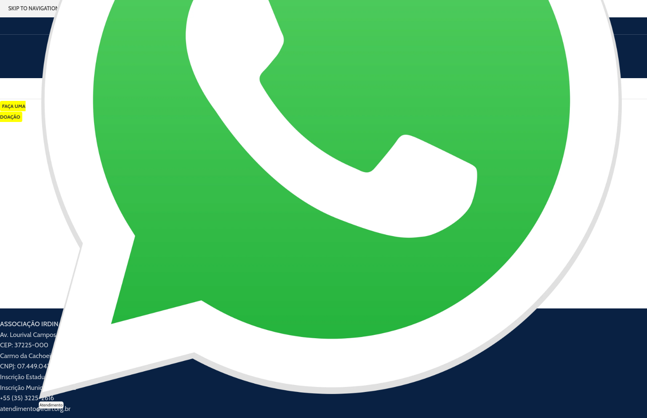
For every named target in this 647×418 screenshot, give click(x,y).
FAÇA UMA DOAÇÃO (13, 111)
